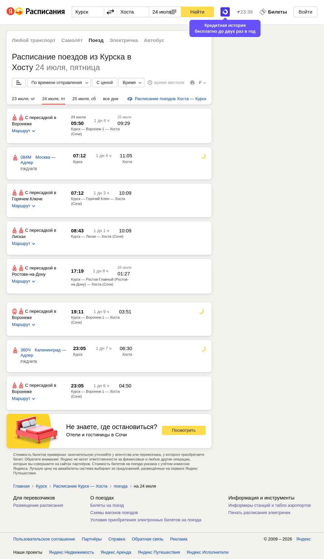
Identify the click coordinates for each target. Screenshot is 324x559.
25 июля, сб (84, 98)
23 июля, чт (23, 98)
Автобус (154, 40)
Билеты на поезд (107, 505)
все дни (110, 98)
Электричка (123, 40)
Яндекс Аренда (116, 552)
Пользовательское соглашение (44, 539)
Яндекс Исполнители (208, 552)
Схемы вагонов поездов (114, 512)
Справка (116, 539)
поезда (121, 486)
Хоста (127, 162)
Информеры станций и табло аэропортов (269, 505)
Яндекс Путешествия (159, 552)
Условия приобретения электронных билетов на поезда (145, 519)
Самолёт (72, 40)
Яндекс (303, 539)
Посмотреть (184, 430)
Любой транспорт (34, 40)
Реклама (178, 539)
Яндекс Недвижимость (71, 552)
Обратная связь (148, 539)
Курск (77, 162)
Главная (21, 486)
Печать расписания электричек (259, 512)
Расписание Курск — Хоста (80, 486)
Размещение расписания (38, 505)
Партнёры (91, 539)
